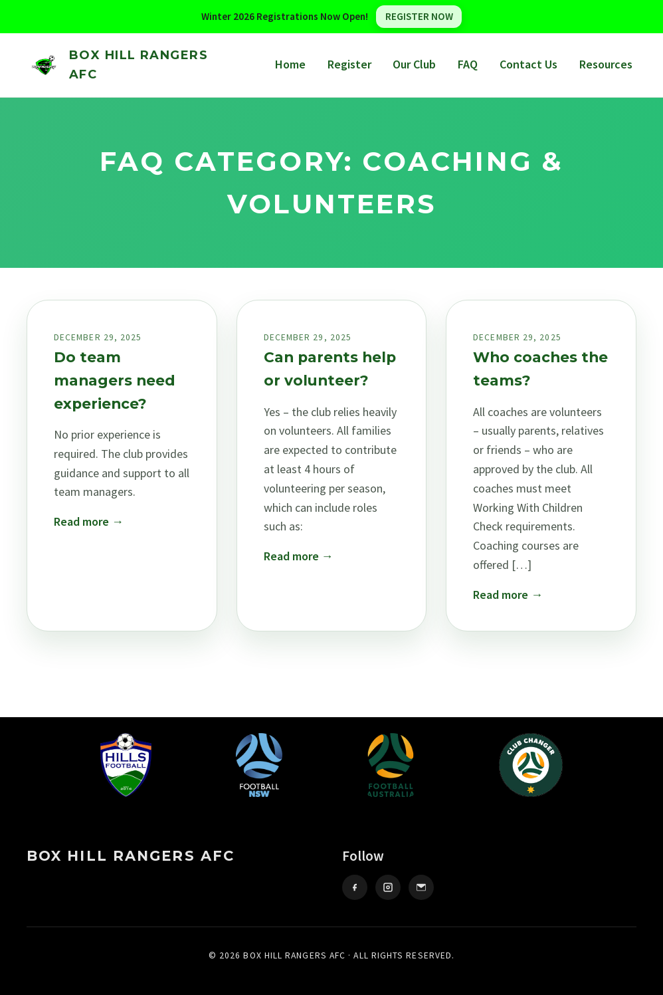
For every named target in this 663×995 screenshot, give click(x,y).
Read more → (89, 521)
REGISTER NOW (419, 16)
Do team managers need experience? (114, 379)
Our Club (414, 64)
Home (290, 64)
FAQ (468, 64)
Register (349, 64)
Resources (605, 64)
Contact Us (528, 64)
